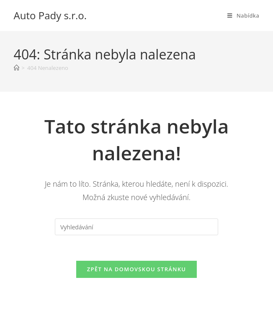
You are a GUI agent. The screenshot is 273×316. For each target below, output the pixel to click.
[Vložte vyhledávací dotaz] (136, 226)
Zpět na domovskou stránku (136, 269)
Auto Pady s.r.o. (50, 15)
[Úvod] (16, 68)
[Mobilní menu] (243, 15)
